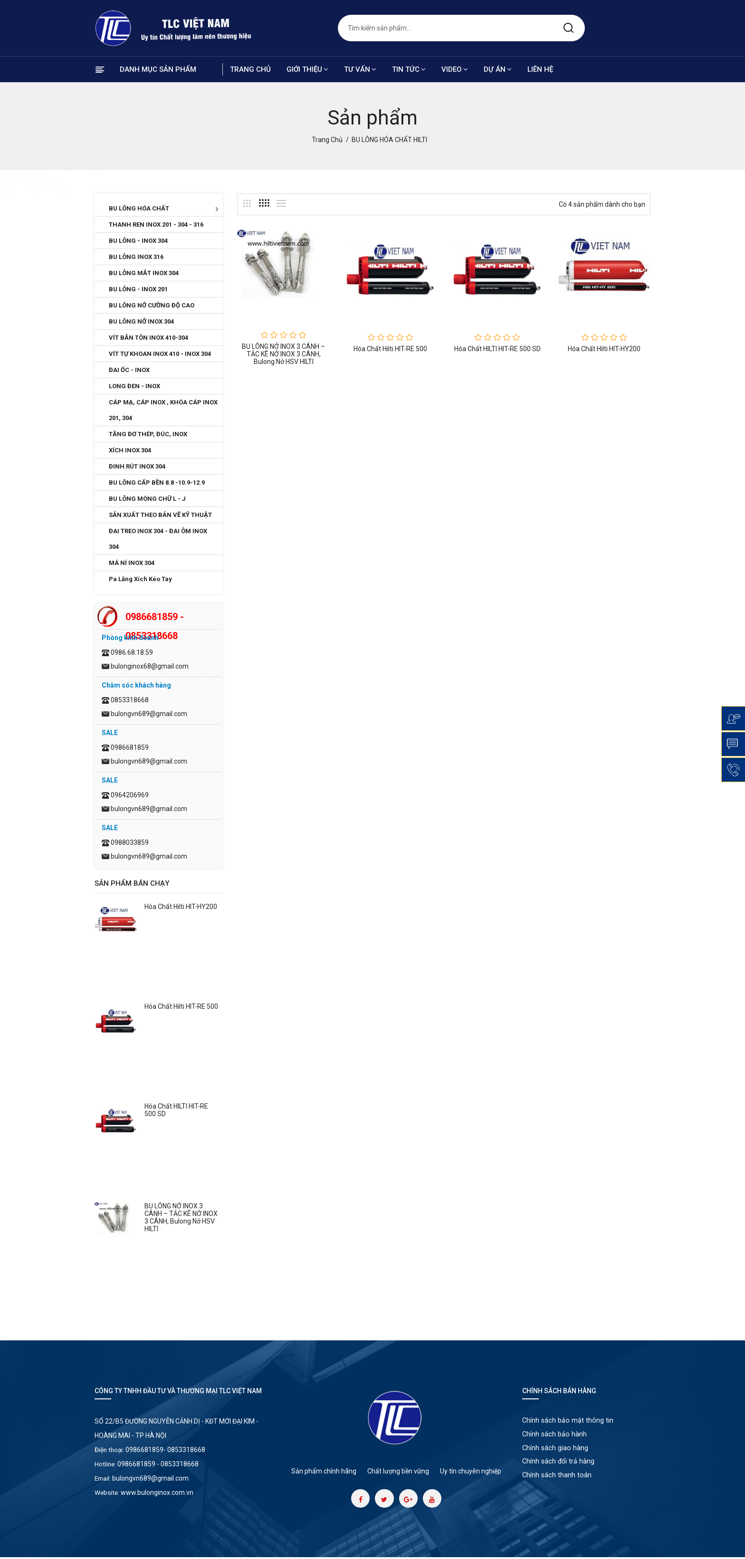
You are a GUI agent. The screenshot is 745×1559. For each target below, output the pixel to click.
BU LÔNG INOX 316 (136, 256)
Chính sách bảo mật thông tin (568, 1421)
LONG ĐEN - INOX (134, 386)
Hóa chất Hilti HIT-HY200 (180, 906)
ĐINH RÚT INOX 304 (137, 466)
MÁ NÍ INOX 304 (131, 562)
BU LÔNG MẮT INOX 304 (144, 273)
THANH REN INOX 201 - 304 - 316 (156, 224)
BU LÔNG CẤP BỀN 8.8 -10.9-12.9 (157, 482)
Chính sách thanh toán (557, 1482)
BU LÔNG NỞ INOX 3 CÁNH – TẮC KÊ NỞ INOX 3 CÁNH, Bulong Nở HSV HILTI (181, 1217)
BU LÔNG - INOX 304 (138, 240)
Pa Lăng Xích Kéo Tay (140, 579)
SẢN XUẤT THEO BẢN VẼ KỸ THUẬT (160, 514)
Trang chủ (250, 69)
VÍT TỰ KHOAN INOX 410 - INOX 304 (160, 353)
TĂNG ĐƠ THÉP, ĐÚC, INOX (148, 434)
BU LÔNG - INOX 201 (138, 289)
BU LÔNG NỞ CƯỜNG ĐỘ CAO (151, 305)
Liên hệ (540, 69)
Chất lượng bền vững (398, 1471)
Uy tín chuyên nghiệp (470, 1471)
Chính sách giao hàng (555, 1451)
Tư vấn (360, 69)
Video (454, 69)
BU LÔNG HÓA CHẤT (163, 209)
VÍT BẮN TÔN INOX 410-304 (148, 337)
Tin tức (409, 69)
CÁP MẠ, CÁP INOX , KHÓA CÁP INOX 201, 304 (163, 410)
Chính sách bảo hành (555, 1436)
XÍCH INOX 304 (130, 450)
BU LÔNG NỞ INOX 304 (141, 321)
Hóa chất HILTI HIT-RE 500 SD (497, 349)
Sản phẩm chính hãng (323, 1471)
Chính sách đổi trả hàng (559, 1467)
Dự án (498, 69)
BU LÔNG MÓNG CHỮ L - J (147, 498)
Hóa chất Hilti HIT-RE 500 (181, 1006)
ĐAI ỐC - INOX (129, 369)
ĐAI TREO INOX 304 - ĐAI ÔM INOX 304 (158, 538)
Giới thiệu (307, 69)
